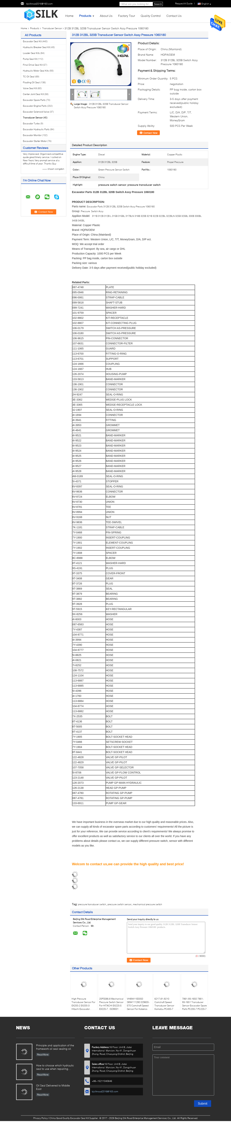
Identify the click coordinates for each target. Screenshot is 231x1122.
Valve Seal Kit (30, 88)
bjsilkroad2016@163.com (39, 3)
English (206, 3)
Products (85, 15)
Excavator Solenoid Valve (36, 111)
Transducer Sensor (52, 28)
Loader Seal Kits (31, 53)
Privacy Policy (40, 1118)
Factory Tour (126, 15)
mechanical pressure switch (147, 904)
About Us (106, 15)
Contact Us (174, 15)
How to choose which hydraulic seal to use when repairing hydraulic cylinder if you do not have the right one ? (55, 1067)
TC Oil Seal (28, 76)
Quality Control (151, 15)
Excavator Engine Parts (35, 105)
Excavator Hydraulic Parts (36, 129)
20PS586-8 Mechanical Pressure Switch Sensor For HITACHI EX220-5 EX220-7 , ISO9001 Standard (111, 1005)
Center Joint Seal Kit (33, 94)
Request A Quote (184, 3)
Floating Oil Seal (31, 82)
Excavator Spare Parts (34, 100)
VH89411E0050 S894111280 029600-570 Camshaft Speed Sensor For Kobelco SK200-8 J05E (138, 1005)
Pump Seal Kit (30, 59)
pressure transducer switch (92, 904)
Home (69, 15)
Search (158, 4)
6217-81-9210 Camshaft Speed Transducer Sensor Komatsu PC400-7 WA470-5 (164, 1005)
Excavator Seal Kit (32, 41)
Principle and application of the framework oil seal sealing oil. (55, 1047)
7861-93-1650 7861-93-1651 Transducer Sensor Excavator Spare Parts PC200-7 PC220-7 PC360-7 (194, 1005)
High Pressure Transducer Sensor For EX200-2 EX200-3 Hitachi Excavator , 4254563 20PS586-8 (83, 1005)
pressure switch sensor (119, 904)
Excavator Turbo (31, 123)
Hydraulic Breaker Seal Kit (36, 47)
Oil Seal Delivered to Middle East (53, 1087)
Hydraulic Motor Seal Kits (36, 70)
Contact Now (150, 132)
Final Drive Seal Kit (32, 64)
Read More (42, 1054)
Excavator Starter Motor (35, 141)
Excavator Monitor (32, 135)
